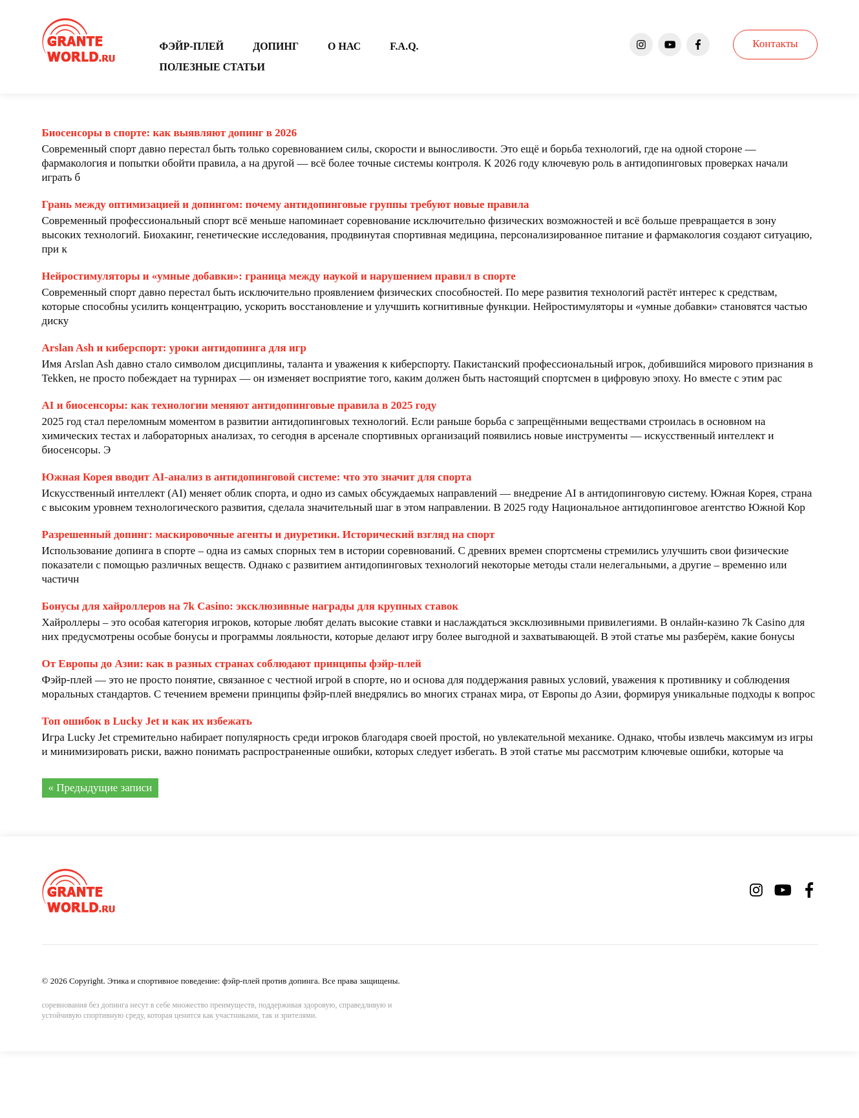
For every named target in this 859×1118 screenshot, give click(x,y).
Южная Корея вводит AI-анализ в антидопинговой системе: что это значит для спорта (257, 477)
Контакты (775, 43)
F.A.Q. (404, 46)
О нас (344, 46)
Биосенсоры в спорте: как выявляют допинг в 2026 (169, 133)
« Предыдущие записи (100, 788)
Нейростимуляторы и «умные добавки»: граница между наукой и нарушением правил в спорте (279, 276)
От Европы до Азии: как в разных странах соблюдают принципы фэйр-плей (231, 663)
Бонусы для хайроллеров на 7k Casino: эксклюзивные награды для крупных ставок (250, 606)
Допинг (276, 46)
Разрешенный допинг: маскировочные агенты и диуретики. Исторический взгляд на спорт (268, 534)
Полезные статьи (212, 66)
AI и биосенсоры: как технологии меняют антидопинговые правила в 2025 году (239, 405)
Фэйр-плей (192, 46)
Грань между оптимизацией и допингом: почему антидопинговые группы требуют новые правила (285, 204)
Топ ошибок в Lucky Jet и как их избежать (147, 721)
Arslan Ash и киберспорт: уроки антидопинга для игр (174, 348)
